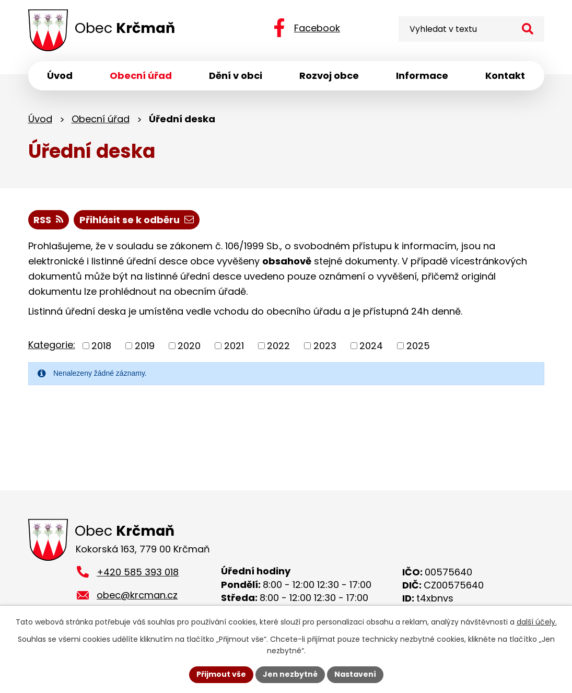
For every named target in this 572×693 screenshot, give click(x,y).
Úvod (40, 118)
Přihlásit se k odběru (136, 219)
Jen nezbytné (290, 674)
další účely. (537, 622)
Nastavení (355, 674)
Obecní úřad (101, 118)
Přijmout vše (221, 674)
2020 (189, 345)
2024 (371, 345)
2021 (234, 345)
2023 (324, 345)
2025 (418, 345)
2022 (278, 345)
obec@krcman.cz (137, 595)
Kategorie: (51, 344)
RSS (48, 219)
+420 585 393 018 (138, 572)
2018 (101, 345)
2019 (145, 345)
